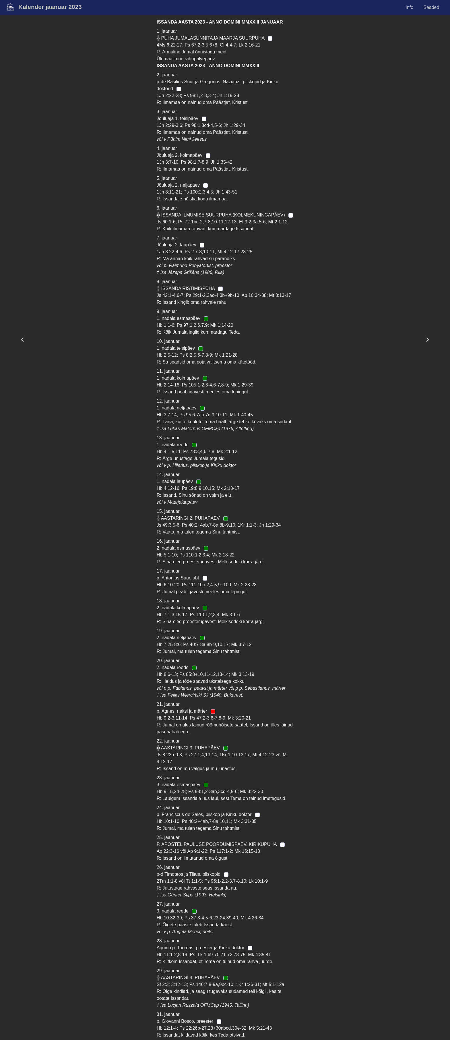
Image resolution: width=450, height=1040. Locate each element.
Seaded (431, 7)
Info (409, 7)
